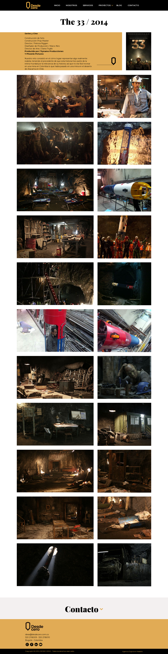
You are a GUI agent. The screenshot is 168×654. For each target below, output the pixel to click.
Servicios (88, 5)
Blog (119, 5)
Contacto (133, 5)
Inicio (57, 5)
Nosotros (71, 5)
